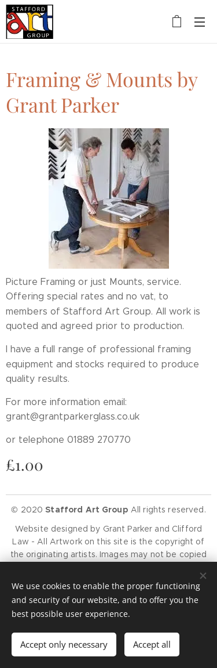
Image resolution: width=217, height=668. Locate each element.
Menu (199, 22)
